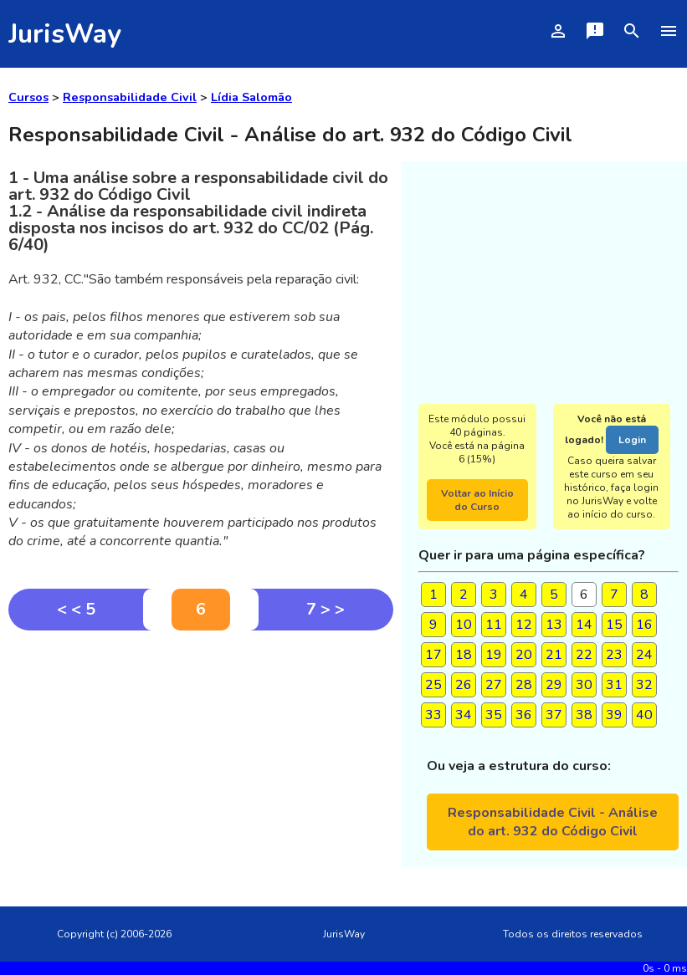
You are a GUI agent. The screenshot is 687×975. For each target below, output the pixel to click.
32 (644, 685)
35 (493, 715)
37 (554, 715)
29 (554, 685)
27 (493, 685)
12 (523, 624)
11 (493, 624)
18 (463, 655)
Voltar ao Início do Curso (477, 500)
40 (644, 715)
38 (584, 715)
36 (523, 715)
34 (463, 715)
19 (493, 655)
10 (463, 624)
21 (554, 655)
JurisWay (64, 34)
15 (614, 624)
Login (632, 440)
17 (433, 655)
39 (614, 715)
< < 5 (76, 609)
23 (614, 655)
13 (554, 624)
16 (644, 624)
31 (614, 685)
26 (463, 685)
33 (433, 715)
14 (584, 624)
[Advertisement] (201, 756)
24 (644, 655)
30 (584, 685)
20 (523, 655)
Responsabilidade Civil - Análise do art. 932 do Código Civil (553, 822)
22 (584, 655)
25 (433, 685)
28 (523, 685)
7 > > (325, 609)
